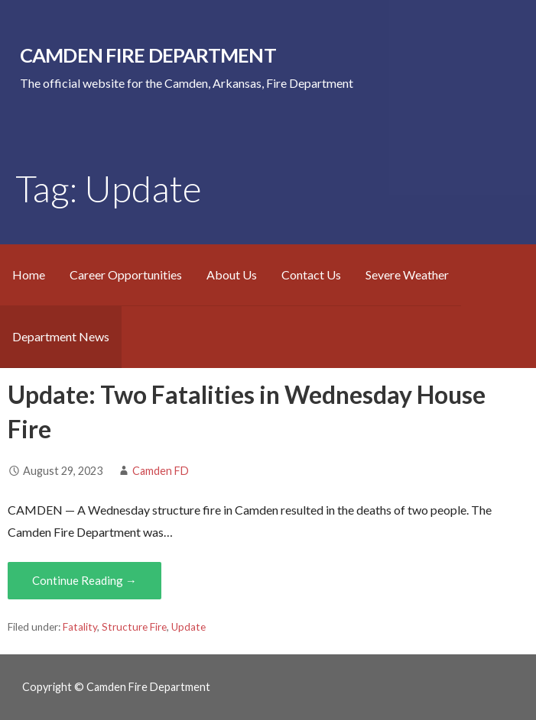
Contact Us (311, 274)
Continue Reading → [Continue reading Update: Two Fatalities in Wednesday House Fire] (84, 580)
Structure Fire (134, 627)
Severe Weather (407, 274)
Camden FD (160, 470)
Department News (60, 336)
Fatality (80, 627)
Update (188, 627)
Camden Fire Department (148, 55)
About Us (231, 274)
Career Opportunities (126, 274)
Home (28, 274)
